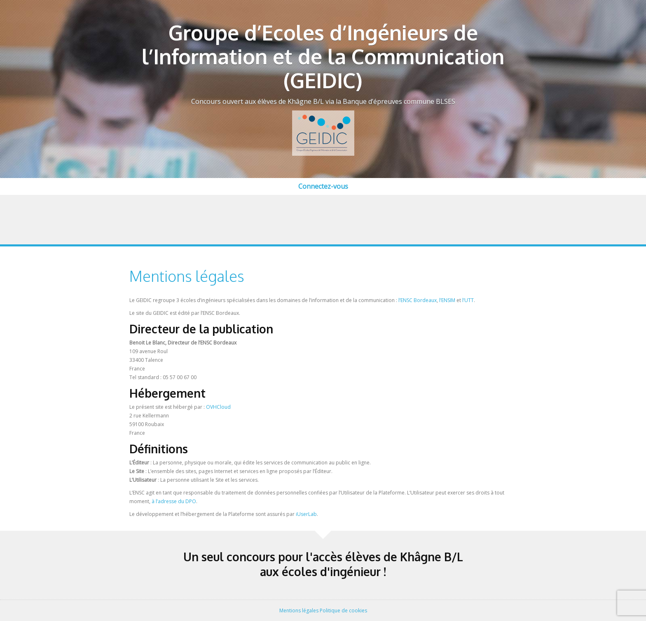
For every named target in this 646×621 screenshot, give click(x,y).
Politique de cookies (343, 610)
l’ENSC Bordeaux (417, 300)
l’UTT (468, 300)
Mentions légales (298, 610)
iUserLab (306, 514)
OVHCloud (218, 406)
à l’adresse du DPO (174, 501)
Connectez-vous (323, 186)
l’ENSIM (447, 300)
